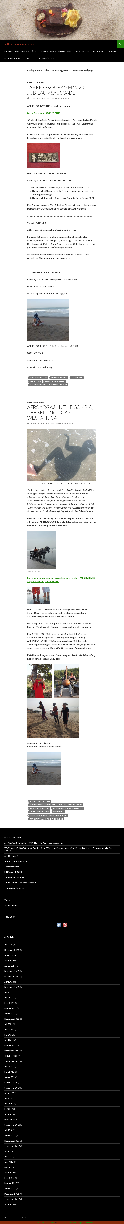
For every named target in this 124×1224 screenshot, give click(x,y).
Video (7, 900)
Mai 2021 (8, 1034)
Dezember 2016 (11, 1193)
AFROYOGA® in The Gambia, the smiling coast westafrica (60, 412)
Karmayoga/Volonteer (14, 877)
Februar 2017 (10, 1183)
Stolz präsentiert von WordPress (17, 1218)
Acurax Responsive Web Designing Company (75, 1223)
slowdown (58, 812)
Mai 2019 (8, 1109)
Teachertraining (11, 866)
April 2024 (9, 960)
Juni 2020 (8, 1066)
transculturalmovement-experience (46, 819)
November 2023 (11, 976)
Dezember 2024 (11, 950)
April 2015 (9, 1204)
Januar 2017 (10, 1188)
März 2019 (9, 1119)
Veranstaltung (11, 905)
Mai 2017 (8, 1167)
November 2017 (11, 1140)
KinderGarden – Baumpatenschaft (19, 58)
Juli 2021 (8, 1024)
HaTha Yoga (35, 381)
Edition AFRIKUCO (13, 872)
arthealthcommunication (19, 44)
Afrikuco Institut (59, 378)
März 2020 (9, 1072)
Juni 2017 (8, 1162)
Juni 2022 (8, 997)
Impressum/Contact (46, 58)
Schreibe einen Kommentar (56, 98)
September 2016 (12, 1199)
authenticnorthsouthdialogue (68, 808)
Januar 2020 (10, 1077)
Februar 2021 (10, 1045)
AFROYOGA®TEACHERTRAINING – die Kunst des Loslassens (33, 842)
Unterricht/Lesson (12, 837)
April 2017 (9, 1172)
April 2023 (9, 981)
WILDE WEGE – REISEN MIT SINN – (105, 51)
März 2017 (9, 1178)
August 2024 (10, 955)
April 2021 (9, 1040)
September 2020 (12, 1061)
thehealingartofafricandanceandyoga (48, 385)
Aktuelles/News (82, 51)
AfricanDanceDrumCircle (15, 861)
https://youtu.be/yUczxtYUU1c (43, 581)
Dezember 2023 (11, 971)
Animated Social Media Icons (42, 1223)
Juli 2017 (8, 1156)
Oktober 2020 (10, 1056)
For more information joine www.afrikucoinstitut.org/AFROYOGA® (61, 577)
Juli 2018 (8, 1130)
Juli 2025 (8, 944)
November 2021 (11, 1019)
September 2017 (12, 1146)
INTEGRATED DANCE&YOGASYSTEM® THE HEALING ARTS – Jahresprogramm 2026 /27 (38, 51)
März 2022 (9, 1003)
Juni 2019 (8, 1103)
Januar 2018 (10, 1135)
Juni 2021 (8, 1029)
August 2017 (10, 1151)
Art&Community (12, 856)
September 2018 (12, 1125)
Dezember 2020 (11, 1050)
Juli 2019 (8, 1098)
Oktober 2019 (10, 1082)
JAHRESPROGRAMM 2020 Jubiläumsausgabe (55, 90)
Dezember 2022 (11, 987)
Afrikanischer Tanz (38, 378)
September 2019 (12, 1087)
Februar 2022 (10, 1008)
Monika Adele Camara (54, 381)
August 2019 (10, 1093)
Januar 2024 (10, 966)
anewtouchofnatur (39, 808)
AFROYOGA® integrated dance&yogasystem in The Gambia (56, 805)
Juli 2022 (8, 992)
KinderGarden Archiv (15, 888)
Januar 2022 (10, 1013)
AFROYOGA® (77, 378)
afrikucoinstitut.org (40, 801)
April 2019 (9, 1114)
